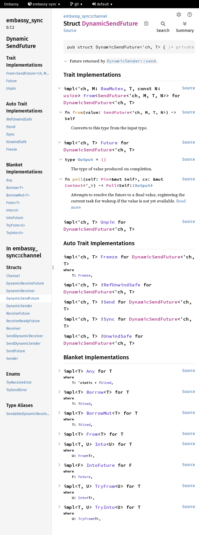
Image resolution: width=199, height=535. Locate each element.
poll (78, 179)
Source (69, 30)
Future (109, 143)
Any (90, 371)
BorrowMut (99, 413)
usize (70, 95)
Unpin (108, 222)
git (75, 4)
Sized (106, 382)
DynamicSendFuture (87, 102)
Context (74, 185)
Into (100, 444)
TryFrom (105, 486)
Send (109, 302)
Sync (109, 319)
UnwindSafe (117, 336)
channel (99, 16)
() (103, 159)
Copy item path (146, 23)
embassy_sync (76, 16)
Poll (111, 185)
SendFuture (112, 95)
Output (85, 159)
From (89, 95)
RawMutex (112, 88)
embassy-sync (43, 4)
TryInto (105, 507)
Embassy (11, 4)
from (78, 112)
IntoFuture (100, 465)
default (101, 4)
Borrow (94, 392)
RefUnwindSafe (121, 285)
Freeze (109, 257)
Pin (105, 179)
